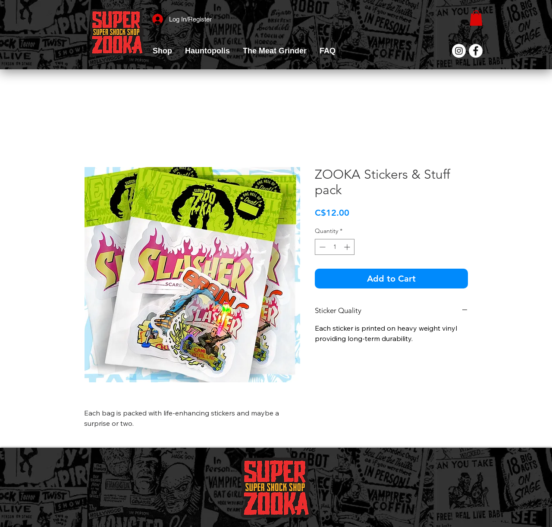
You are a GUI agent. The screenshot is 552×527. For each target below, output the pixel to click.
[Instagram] (459, 51)
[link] (476, 18)
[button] (162, 51)
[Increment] (347, 246)
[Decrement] (321, 246)
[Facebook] (476, 51)
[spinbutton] (334, 246)
